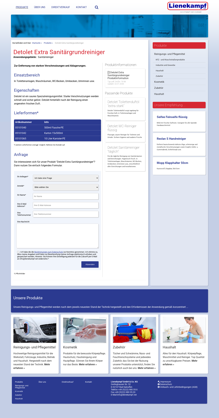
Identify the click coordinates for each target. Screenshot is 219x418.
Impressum (164, 394)
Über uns (39, 7)
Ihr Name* (21, 202)
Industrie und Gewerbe (165, 73)
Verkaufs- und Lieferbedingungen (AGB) (178, 399)
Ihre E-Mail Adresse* (21, 212)
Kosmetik (159, 89)
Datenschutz (165, 396)
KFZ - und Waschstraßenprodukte (170, 67)
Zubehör (159, 84)
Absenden (90, 276)
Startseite (36, 50)
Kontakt (81, 7)
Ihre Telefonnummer (24, 221)
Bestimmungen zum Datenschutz (48, 264)
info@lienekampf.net (127, 407)
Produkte (22, 7)
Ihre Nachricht (23, 229)
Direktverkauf (60, 7)
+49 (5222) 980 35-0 (127, 402)
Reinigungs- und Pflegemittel (169, 61)
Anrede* (20, 193)
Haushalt (159, 78)
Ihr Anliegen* (22, 184)
